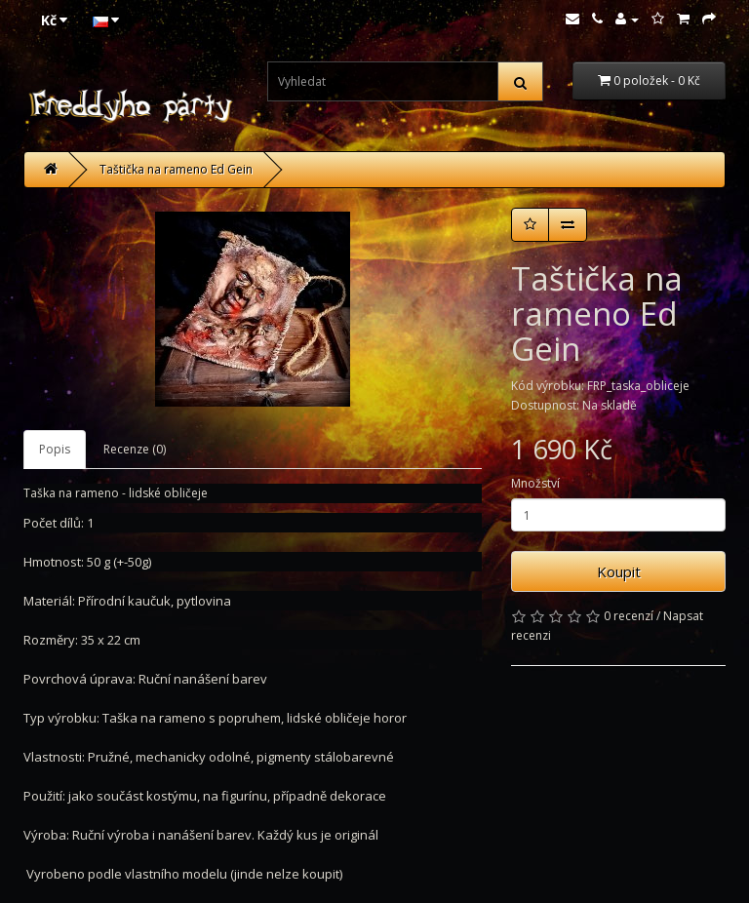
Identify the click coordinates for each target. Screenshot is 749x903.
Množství (535, 483)
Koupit (619, 571)
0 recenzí (628, 616)
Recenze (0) (134, 449)
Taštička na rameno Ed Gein (176, 169)
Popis (54, 449)
